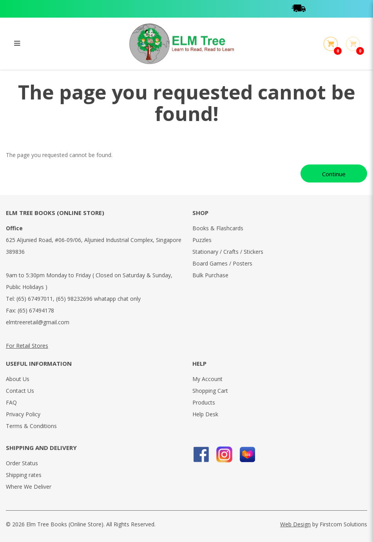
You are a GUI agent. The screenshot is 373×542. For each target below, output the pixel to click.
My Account (207, 379)
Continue (334, 174)
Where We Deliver (28, 486)
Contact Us (20, 390)
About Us (17, 379)
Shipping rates (24, 475)
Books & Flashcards (217, 228)
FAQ (11, 402)
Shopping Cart (210, 390)
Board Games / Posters (222, 263)
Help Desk (205, 414)
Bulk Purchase (210, 275)
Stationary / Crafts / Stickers (227, 251)
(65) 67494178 (36, 310)
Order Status (22, 463)
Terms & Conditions (31, 426)
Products (203, 402)
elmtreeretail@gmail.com (37, 322)
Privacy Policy (23, 414)
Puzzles (202, 240)
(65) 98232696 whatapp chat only (98, 298)
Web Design (295, 524)
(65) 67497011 (34, 298)
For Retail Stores (27, 345)
